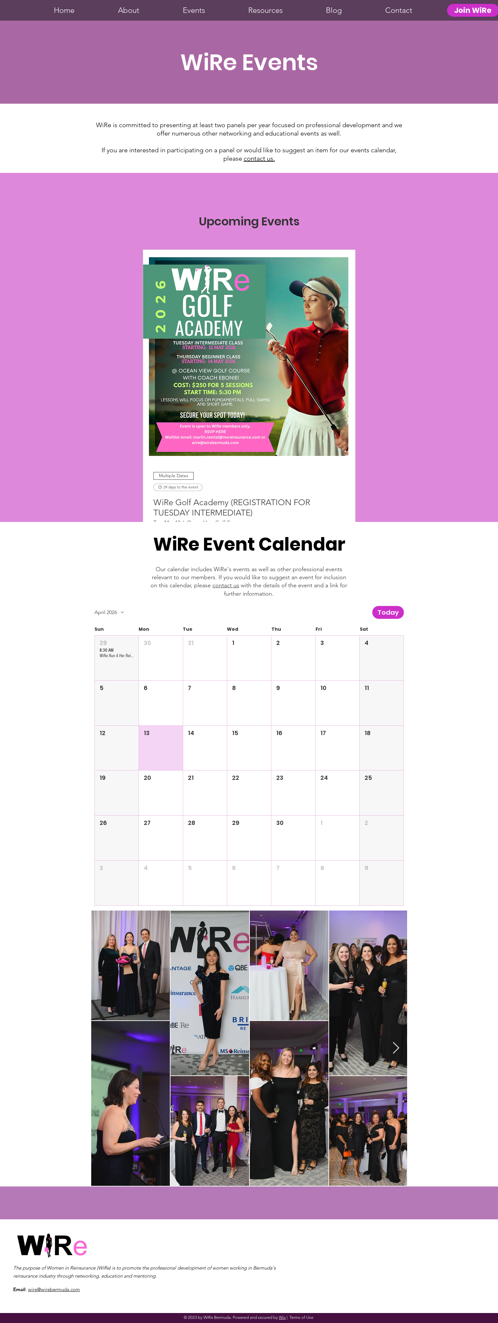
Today (388, 612)
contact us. (259, 158)
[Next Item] (396, 1048)
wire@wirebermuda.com (54, 1289)
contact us (225, 585)
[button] (116, 658)
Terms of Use (301, 1317)
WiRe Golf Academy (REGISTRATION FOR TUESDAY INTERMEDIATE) (231, 507)
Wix (282, 1317)
